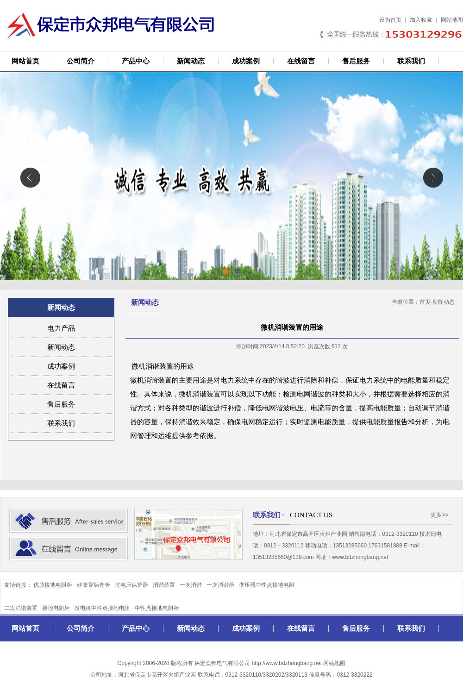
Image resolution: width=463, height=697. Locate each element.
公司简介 (80, 61)
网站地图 (452, 20)
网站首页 (25, 61)
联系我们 (411, 61)
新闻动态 (191, 61)
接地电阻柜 (56, 608)
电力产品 (61, 328)
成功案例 (246, 61)
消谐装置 (164, 585)
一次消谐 (191, 585)
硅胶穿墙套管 (93, 585)
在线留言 (301, 61)
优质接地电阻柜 (52, 585)
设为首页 (390, 20)
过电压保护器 (131, 585)
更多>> (439, 515)
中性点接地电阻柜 (157, 608)
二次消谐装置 (21, 608)
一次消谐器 (220, 585)
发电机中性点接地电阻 (102, 608)
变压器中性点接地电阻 (266, 585)
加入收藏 (421, 20)
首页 (425, 302)
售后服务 (356, 61)
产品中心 (136, 61)
